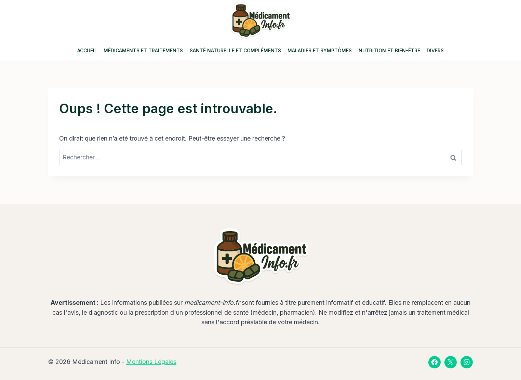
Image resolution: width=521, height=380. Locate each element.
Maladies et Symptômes (320, 50)
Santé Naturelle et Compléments (235, 50)
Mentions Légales (151, 361)
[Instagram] (466, 362)
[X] (450, 362)
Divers (435, 50)
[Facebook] (434, 362)
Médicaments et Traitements (143, 50)
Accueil (87, 50)
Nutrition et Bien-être (389, 50)
